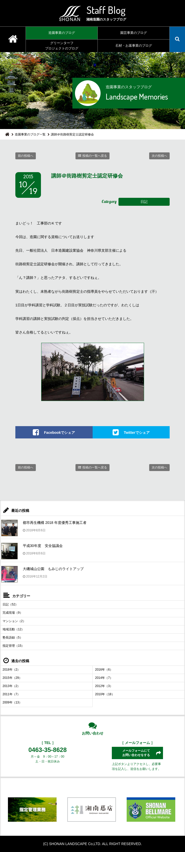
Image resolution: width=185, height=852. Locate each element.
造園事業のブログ (61, 33)
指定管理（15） (13, 646)
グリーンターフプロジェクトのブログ (61, 45)
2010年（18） (105, 694)
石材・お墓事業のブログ (133, 45)
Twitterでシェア (137, 432)
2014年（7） (104, 678)
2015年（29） (12, 678)
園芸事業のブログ (133, 33)
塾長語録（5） (13, 637)
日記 (144, 202)
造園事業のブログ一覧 (30, 134)
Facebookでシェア (59, 432)
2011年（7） (11, 694)
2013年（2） (11, 686)
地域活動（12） (13, 629)
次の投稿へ (159, 156)
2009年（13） (12, 702)
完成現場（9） (13, 612)
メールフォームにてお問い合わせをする (136, 753)
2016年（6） (104, 669)
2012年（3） (104, 686)
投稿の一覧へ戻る (94, 156)
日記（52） (10, 604)
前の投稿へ (25, 156)
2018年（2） (11, 669)
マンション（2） (14, 621)
